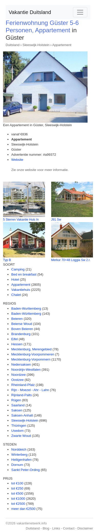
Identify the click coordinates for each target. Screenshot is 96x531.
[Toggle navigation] (80, 12)
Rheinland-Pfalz (23, 385)
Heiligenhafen (21, 460)
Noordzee (18, 375)
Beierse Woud (21, 324)
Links (56, 528)
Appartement (61, 45)
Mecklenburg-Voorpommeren (32, 354)
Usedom (17, 431)
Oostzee (17, 380)
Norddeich (18, 449)
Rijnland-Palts (21, 395)
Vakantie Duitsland (30, 12)
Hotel (15, 279)
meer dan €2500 (23, 509)
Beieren (17, 319)
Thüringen (18, 425)
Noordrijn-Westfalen (26, 369)
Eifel (14, 339)
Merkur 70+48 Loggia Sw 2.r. (71, 260)
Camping (18, 269)
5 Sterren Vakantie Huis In (21, 219)
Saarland (18, 405)
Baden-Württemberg (26, 313)
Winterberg (19, 454)
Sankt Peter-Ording (25, 470)
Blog (45, 528)
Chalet (16, 295)
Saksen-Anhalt (22, 415)
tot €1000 (18, 498)
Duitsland (12, 45)
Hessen (17, 344)
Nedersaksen (21, 364)
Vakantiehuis (20, 290)
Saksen (16, 410)
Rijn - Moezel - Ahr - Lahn (30, 390)
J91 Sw (56, 219)
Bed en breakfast (23, 274)
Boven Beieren (22, 329)
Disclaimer (85, 528)
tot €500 (17, 493)
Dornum (17, 465)
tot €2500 (18, 504)
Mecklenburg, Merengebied (31, 349)
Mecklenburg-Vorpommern (30, 359)
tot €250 (17, 488)
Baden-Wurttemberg (26, 308)
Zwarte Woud (21, 436)
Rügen (16, 400)
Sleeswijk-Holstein (36, 45)
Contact (68, 528)
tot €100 (17, 483)
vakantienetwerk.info (31, 523)
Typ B (7, 260)
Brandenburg (20, 334)
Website (17, 160)
